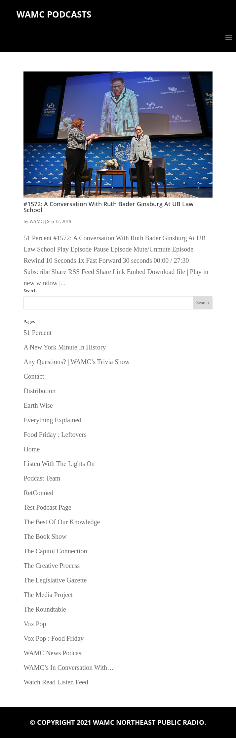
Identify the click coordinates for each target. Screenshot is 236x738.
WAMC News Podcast (53, 653)
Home (31, 449)
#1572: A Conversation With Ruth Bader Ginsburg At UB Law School (108, 207)
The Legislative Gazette (55, 580)
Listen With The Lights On (59, 463)
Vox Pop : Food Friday (53, 638)
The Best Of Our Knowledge (61, 522)
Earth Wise (38, 405)
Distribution (39, 390)
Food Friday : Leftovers (55, 434)
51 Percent (37, 332)
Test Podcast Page (47, 507)
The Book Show (44, 536)
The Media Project (48, 594)
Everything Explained (52, 420)
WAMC (36, 221)
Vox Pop (34, 623)
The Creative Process (51, 565)
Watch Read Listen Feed (55, 682)
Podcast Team (41, 478)
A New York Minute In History (64, 347)
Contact (33, 376)
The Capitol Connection (55, 551)
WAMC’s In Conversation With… (68, 667)
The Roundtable (44, 609)
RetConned (38, 492)
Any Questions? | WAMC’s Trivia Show (76, 361)
